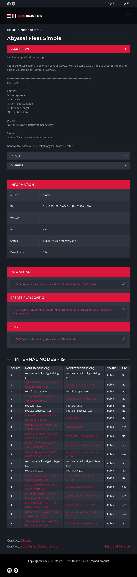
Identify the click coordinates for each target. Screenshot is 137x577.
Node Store (30, 30)
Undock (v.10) (74, 426)
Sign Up (126, 3)
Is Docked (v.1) (75, 417)
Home (11, 30)
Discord (26, 540)
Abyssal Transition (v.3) (80, 384)
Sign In (111, 3)
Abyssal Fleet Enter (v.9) (80, 505)
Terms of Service (117, 546)
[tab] (68, 49)
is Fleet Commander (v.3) (81, 398)
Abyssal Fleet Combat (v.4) (82, 496)
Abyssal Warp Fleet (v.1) (80, 486)
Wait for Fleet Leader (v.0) (81, 523)
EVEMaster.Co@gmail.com (40, 546)
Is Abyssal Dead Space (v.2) (82, 436)
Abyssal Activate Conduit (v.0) (83, 445)
